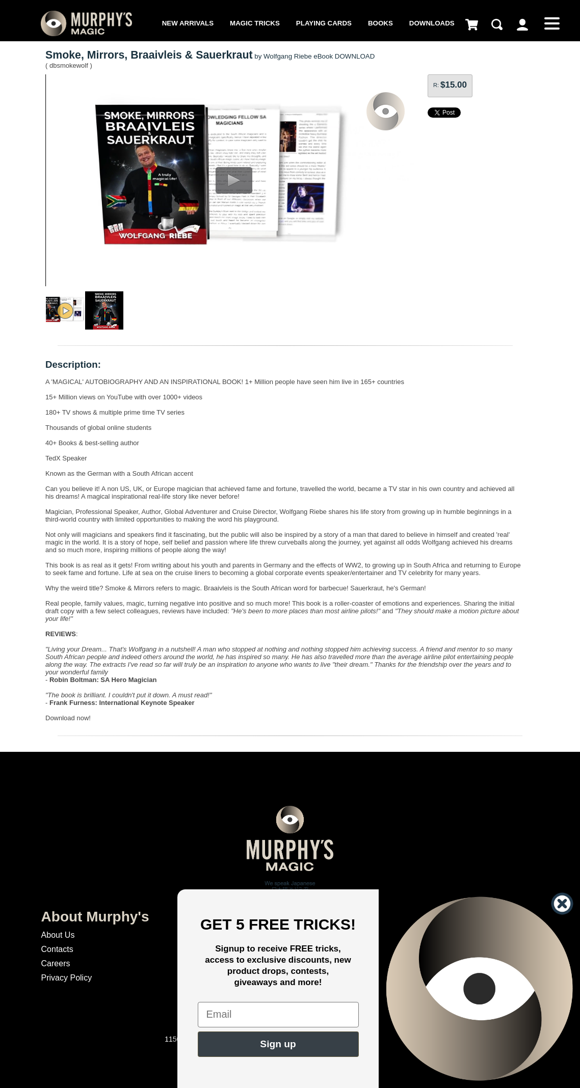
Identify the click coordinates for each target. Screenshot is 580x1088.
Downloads (432, 23)
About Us (58, 935)
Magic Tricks (255, 23)
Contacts (57, 949)
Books (380, 23)
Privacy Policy (66, 977)
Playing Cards (324, 23)
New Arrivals (188, 23)
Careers (55, 963)
